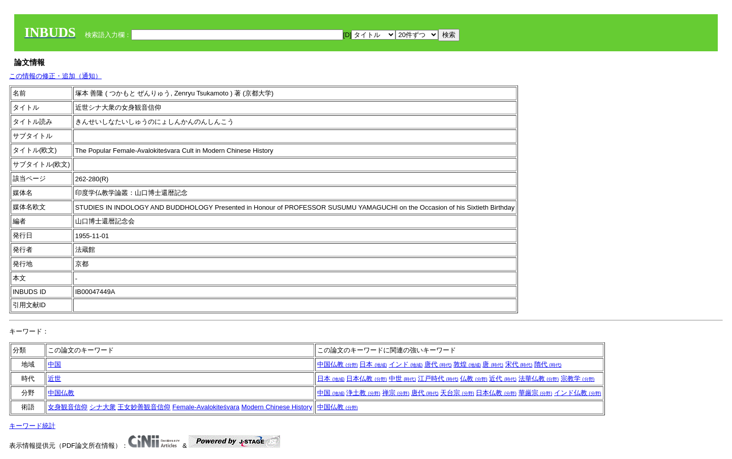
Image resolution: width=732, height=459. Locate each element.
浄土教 (363, 393)
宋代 (519, 364)
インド (406, 364)
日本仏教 (366, 378)
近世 (54, 378)
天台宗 (457, 393)
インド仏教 (577, 393)
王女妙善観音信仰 (143, 407)
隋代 (548, 364)
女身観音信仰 (67, 407)
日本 (373, 364)
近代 (502, 378)
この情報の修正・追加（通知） (55, 76)
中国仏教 (337, 364)
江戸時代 (438, 378)
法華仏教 (538, 378)
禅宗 (396, 393)
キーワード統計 (32, 426)
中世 (402, 378)
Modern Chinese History (276, 407)
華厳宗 (535, 393)
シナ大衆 (102, 407)
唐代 (438, 364)
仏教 (473, 378)
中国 (54, 364)
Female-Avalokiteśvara (205, 407)
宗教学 (578, 378)
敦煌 (467, 364)
